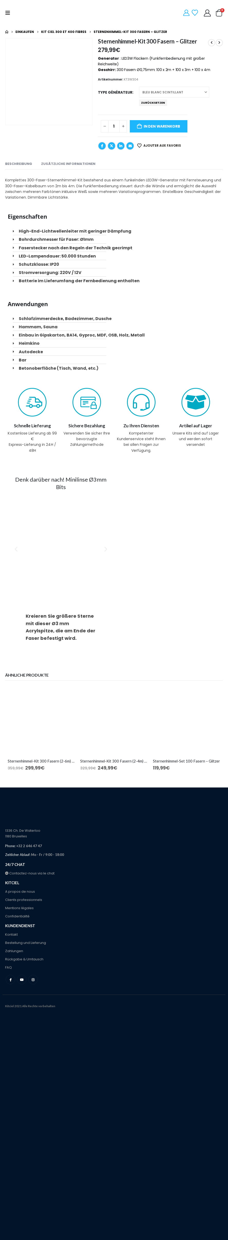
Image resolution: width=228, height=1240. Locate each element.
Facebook (102, 146)
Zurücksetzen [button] (153, 103)
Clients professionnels (23, 899)
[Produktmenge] (114, 126)
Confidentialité (17, 916)
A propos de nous (20, 891)
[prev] (211, 42)
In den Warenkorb (162, 126)
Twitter (111, 146)
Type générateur (115, 92)
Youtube (21, 979)
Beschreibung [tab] (18, 163)
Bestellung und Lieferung (25, 942)
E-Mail (130, 146)
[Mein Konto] (207, 13)
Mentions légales (19, 908)
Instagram (33, 979)
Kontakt (11, 934)
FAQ (8, 967)
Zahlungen (14, 951)
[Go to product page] (41, 720)
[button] (9, 12)
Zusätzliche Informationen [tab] (68, 163)
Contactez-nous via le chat (29, 873)
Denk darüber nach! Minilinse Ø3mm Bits (60, 483)
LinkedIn (121, 146)
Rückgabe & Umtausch (24, 959)
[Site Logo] (32, 13)
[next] (219, 42)
